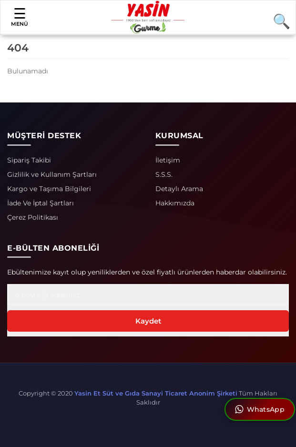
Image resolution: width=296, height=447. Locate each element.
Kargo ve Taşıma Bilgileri (49, 188)
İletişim (167, 160)
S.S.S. (164, 174)
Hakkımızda (174, 203)
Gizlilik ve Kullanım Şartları (52, 174)
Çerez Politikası (32, 217)
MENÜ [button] (19, 16)
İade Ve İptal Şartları (40, 203)
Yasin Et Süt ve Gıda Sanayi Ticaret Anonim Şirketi (155, 393)
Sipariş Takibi (29, 160)
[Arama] (277, 20)
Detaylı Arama (179, 188)
